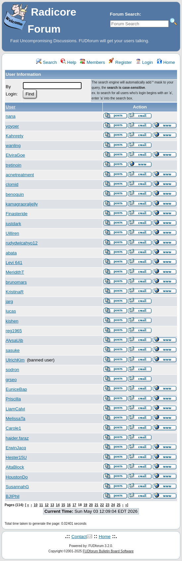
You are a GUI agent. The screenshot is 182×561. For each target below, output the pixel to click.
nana (11, 116)
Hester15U (16, 457)
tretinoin (13, 165)
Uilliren (12, 233)
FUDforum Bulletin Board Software (108, 551)
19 (85, 505)
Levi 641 (14, 262)
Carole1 (13, 428)
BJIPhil (12, 496)
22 (102, 505)
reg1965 (14, 330)
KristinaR (15, 291)
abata (11, 252)
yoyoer (12, 126)
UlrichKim (15, 359)
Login (144, 62)
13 (52, 505)
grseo (11, 379)
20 (91, 505)
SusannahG (17, 486)
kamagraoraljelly (22, 204)
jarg (9, 301)
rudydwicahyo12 (21, 242)
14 (58, 505)
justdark (13, 223)
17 (74, 505)
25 (118, 505)
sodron (12, 369)
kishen (12, 321)
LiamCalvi (15, 408)
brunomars (16, 282)
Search (46, 62)
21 (96, 505)
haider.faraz (17, 438)
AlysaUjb (14, 340)
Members (92, 62)
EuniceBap (16, 389)
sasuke (13, 350)
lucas (11, 311)
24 (113, 505)
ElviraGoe (15, 155)
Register (120, 62)
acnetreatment (20, 174)
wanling (13, 145)
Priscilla (13, 398)
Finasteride (17, 213)
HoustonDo (17, 477)
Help (68, 62)
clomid (12, 184)
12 (46, 505)
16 (69, 505)
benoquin (15, 194)
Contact (79, 536)
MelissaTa (15, 418)
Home (166, 62)
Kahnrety (14, 135)
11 (41, 505)
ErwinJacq (16, 447)
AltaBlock (15, 467)
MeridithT (15, 272)
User (11, 106)
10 (35, 505)
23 (107, 505)
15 (63, 505)
